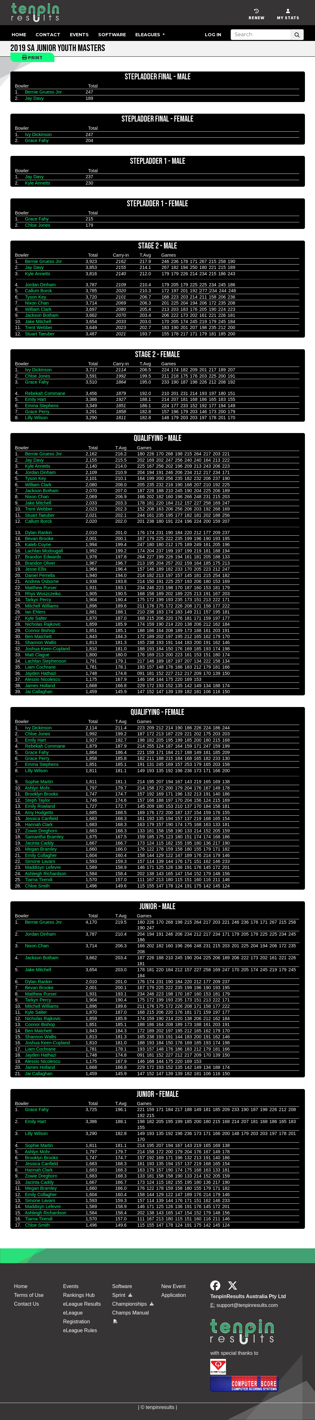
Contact (48, 34)
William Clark (38, 309)
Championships (133, 1304)
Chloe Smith (37, 885)
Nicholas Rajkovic (43, 624)
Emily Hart (35, 399)
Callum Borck (38, 290)
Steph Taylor (37, 800)
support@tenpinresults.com (247, 1305)
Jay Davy (34, 98)
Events (79, 34)
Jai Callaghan (39, 691)
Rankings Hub (79, 1295)
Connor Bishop (40, 630)
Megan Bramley (41, 849)
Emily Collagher (41, 855)
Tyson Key (35, 296)
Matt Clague (37, 654)
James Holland (40, 685)
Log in (213, 34)
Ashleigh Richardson (45, 873)
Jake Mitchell (38, 321)
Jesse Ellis (36, 569)
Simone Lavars (40, 861)
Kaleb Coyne (38, 544)
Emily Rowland (40, 806)
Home (19, 34)
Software (112, 34)
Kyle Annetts (37, 182)
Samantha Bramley (44, 836)
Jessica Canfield (41, 818)
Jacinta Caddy (39, 843)
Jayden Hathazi (40, 673)
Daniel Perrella (40, 575)
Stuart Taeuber (40, 333)
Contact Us (26, 1304)
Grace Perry (37, 411)
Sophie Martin (39, 781)
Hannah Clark (39, 824)
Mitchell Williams (42, 605)
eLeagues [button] (148, 34)
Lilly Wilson (36, 417)
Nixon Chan (37, 302)
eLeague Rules (80, 1330)
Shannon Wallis (40, 642)
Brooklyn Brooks (41, 793)
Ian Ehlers (35, 611)
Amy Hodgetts (39, 812)
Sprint (122, 1295)
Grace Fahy (37, 140)
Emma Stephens (42, 405)
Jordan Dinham (40, 284)
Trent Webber (38, 327)
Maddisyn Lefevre (43, 867)
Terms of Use (29, 1295)
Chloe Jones (37, 225)
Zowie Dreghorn (41, 830)
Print (32, 57)
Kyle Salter (36, 618)
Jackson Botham (42, 315)
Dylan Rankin (38, 532)
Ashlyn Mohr (37, 787)
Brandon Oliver (40, 563)
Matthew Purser (41, 587)
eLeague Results (82, 1304)
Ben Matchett (38, 636)
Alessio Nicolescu (42, 679)
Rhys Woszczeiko (43, 593)
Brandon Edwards (43, 556)
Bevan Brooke (39, 538)
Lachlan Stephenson (45, 661)
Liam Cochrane (40, 667)
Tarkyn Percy (38, 599)
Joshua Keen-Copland (47, 648)
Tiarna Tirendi (38, 879)
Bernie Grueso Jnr (43, 91)
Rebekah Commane (45, 393)
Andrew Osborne (42, 581)
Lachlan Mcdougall (44, 550)
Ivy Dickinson (38, 134)
